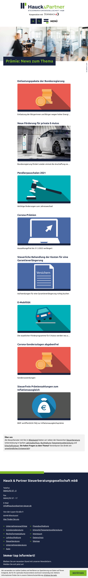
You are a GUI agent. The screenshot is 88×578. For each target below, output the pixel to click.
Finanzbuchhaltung (41, 526)
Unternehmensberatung (16, 545)
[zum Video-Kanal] (33, 21)
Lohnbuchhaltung (13, 537)
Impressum (37, 534)
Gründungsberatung (14, 530)
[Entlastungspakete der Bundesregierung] (44, 97)
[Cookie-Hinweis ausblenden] (78, 573)
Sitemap (36, 541)
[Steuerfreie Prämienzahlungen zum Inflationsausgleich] (44, 404)
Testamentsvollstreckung (62, 443)
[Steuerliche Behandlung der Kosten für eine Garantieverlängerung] (44, 275)
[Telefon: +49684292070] (42, 490)
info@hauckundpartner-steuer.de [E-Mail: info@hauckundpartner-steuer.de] (17, 506)
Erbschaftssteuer (12, 446)
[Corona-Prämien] (44, 231)
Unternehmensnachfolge (16, 526)
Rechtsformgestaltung (15, 534)
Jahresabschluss (33, 443)
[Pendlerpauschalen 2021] (44, 189)
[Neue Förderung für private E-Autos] (44, 144)
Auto (8, 549)
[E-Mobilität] (44, 319)
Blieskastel (33, 440)
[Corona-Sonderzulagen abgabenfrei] (44, 361)
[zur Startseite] (42, 7)
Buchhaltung (45, 443)
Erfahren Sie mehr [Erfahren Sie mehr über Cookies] (50, 575)
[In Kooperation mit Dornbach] (51, 14)
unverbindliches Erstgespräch (17, 448)
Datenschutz (38, 537)
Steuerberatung (73, 440)
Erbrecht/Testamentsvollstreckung (47, 530)
